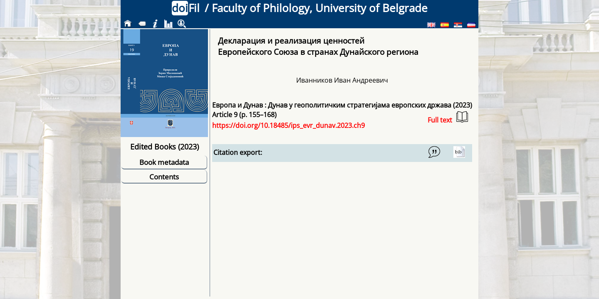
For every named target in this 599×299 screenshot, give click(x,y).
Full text (448, 118)
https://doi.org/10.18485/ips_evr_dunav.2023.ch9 (288, 125)
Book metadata (164, 162)
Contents (164, 176)
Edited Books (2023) (164, 146)
